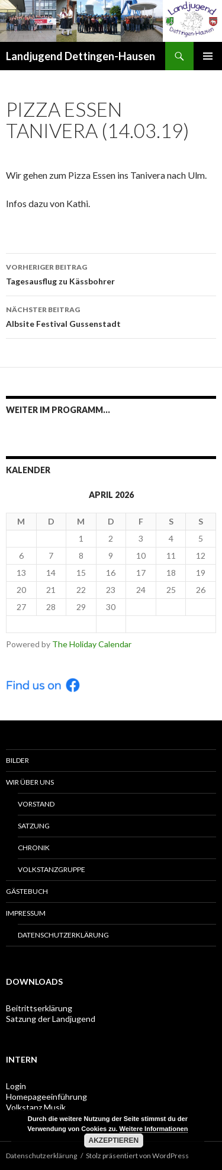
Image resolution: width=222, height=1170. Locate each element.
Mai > (171, 624)
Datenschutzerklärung (63, 934)
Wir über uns (30, 782)
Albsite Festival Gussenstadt (111, 316)
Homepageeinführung (46, 1097)
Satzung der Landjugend (50, 1019)
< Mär (51, 624)
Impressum (26, 913)
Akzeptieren (114, 1140)
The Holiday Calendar (91, 644)
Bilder (17, 760)
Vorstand (36, 803)
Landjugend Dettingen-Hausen (80, 56)
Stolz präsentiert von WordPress (137, 1155)
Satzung (34, 825)
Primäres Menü (208, 56)
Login (16, 1086)
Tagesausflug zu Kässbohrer (111, 273)
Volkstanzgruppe (51, 869)
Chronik (34, 847)
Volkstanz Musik (36, 1107)
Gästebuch (27, 891)
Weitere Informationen (154, 1128)
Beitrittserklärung (39, 1008)
